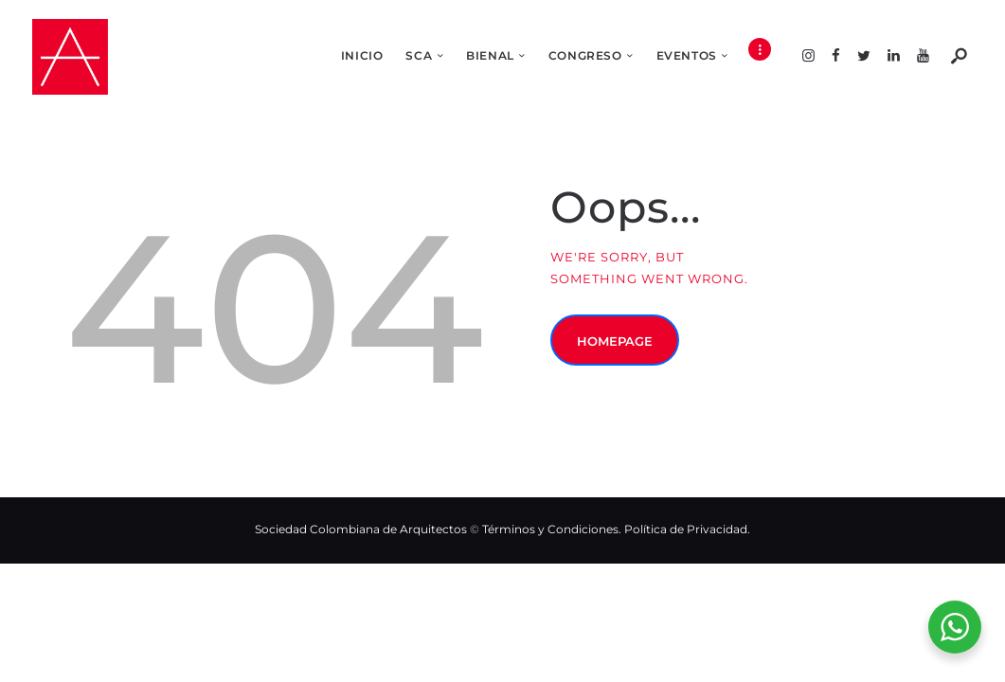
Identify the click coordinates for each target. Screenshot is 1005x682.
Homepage (615, 341)
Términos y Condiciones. (553, 529)
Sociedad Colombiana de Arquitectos (361, 529)
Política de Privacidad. (687, 529)
